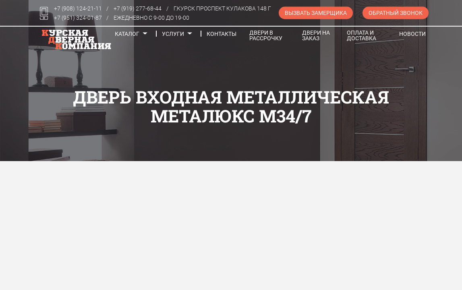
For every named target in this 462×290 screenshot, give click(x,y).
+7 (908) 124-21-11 (78, 8)
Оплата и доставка (361, 35)
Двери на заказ (316, 35)
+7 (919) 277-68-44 (138, 8)
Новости (412, 34)
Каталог (127, 34)
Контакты (221, 34)
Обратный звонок (396, 13)
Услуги (173, 34)
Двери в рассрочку (265, 35)
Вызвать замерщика (316, 13)
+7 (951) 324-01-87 (78, 17)
